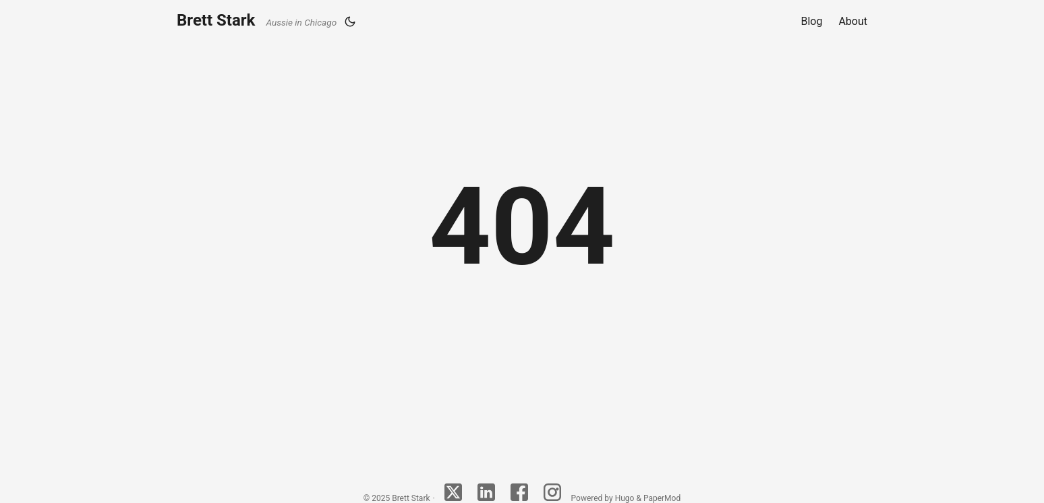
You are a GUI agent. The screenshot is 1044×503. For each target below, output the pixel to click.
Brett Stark (257, 20)
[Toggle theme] (350, 21)
